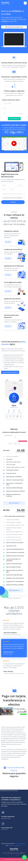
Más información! (14, 503)
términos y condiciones (14, 845)
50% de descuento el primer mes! (14, 27)
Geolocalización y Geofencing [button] (12, 477)
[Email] (14, 108)
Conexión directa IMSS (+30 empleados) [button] (11, 559)
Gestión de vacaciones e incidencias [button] (14, 491)
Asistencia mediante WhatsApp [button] (13, 488)
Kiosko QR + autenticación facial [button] (13, 480)
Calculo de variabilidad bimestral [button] (13, 549)
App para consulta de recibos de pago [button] (13, 571)
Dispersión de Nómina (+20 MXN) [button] (13, 585)
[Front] (5, 3)
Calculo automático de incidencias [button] (13, 553)
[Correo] (17, 189)
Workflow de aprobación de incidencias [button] (11, 495)
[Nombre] (9, 185)
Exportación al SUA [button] (9, 546)
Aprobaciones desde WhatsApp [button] (12, 575)
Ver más (8, 242)
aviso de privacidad (20, 843)
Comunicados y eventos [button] (11, 470)
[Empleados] (21, 113)
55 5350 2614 (4, 829)
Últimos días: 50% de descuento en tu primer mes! (14, 859)
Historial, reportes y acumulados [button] (13, 543)
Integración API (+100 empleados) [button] (13, 582)
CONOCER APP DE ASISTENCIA (10, 372)
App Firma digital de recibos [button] (12, 567)
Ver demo (13, 202)
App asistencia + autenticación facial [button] (12, 484)
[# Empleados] (21, 185)
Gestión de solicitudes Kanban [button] (12, 564)
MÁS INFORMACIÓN (14, 118)
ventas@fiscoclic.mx (6, 818)
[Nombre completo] (14, 103)
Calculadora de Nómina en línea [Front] (9, 790)
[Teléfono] (8, 113)
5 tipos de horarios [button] (9, 474)
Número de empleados (8, 435)
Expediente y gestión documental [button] (13, 556)
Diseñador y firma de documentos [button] (13, 578)
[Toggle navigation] (25, 3)
